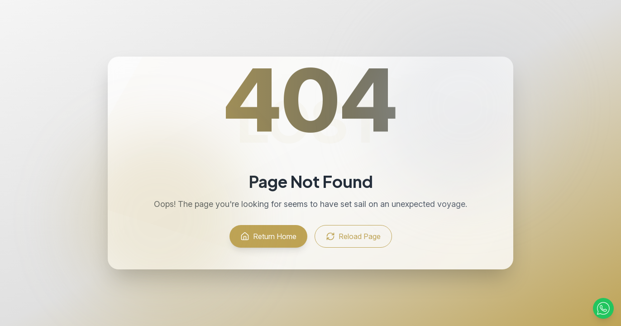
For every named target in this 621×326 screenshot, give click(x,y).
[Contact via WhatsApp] (603, 308)
